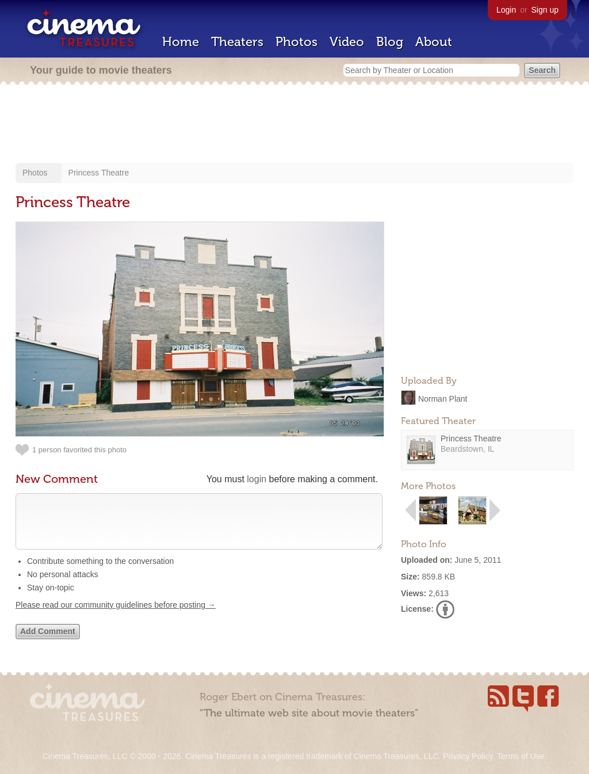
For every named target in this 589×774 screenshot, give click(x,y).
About (433, 41)
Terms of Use (520, 756)
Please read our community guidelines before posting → (116, 616)
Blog (389, 41)
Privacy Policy (467, 756)
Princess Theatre (98, 172)
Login (506, 9)
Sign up (545, 9)
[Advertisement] (294, 125)
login (256, 479)
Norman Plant (443, 398)
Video (347, 41)
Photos (297, 41)
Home (180, 41)
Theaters (237, 41)
